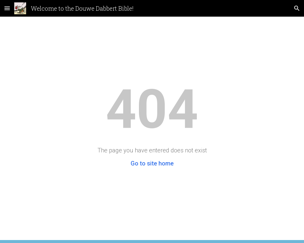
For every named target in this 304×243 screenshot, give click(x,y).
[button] (7, 8)
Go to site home (152, 163)
